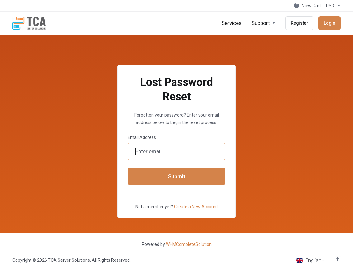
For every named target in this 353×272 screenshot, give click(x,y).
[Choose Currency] (332, 5)
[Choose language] (310, 260)
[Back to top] (338, 258)
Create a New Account (196, 206)
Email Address (142, 137)
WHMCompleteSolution (189, 244)
